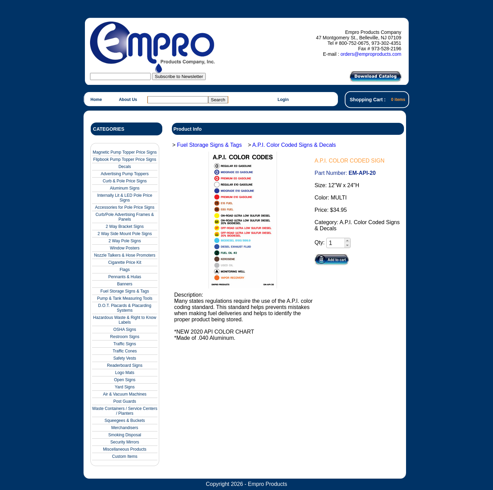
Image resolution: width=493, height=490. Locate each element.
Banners (124, 284)
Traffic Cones (125, 351)
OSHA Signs (124, 329)
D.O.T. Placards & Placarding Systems (124, 308)
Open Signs (125, 379)
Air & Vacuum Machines (125, 394)
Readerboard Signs (124, 365)
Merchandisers (124, 427)
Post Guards (124, 401)
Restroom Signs (124, 336)
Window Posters (125, 248)
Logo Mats (124, 372)
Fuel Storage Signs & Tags (124, 291)
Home (96, 99)
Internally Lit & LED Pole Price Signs (124, 198)
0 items (398, 99)
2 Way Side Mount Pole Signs (125, 233)
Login (283, 99)
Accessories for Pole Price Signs (124, 207)
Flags (125, 269)
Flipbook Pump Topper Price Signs (124, 159)
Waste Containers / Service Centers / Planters (124, 411)
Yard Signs (125, 387)
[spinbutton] (336, 243)
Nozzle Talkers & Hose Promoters (124, 255)
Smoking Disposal (124, 435)
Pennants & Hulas (124, 276)
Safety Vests (124, 358)
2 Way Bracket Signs (125, 226)
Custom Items (124, 456)
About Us (128, 99)
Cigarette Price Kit (124, 262)
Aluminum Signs (125, 188)
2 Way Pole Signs (125, 240)
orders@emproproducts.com (370, 54)
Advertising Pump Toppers (125, 173)
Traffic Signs (124, 343)
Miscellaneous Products (125, 449)
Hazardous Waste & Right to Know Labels (124, 320)
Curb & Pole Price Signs (125, 181)
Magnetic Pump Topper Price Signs (125, 152)
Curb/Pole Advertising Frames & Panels (125, 217)
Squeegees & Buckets (124, 420)
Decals (124, 166)
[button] (347, 240)
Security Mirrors (124, 442)
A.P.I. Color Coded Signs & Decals (294, 145)
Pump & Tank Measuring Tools (124, 298)
